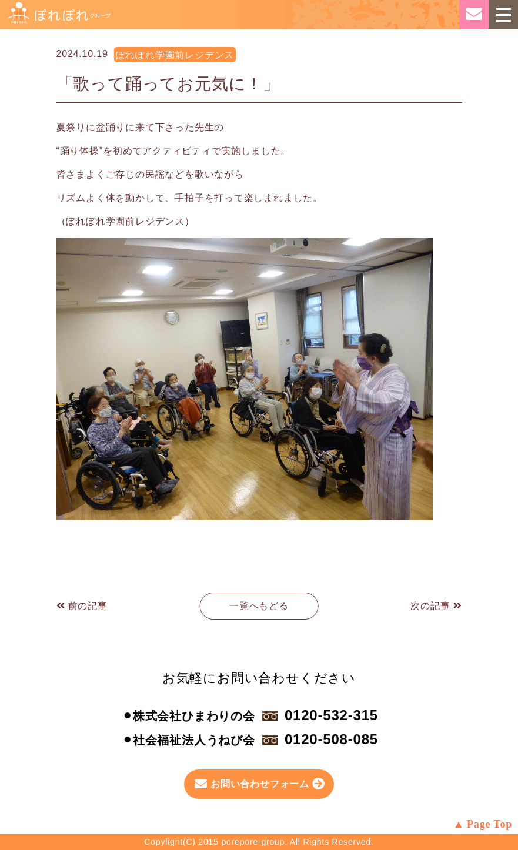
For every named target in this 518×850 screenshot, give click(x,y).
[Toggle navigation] (503, 14)
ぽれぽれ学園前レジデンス (175, 55)
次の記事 (436, 606)
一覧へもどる (259, 606)
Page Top (489, 824)
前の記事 (82, 606)
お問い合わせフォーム (259, 784)
